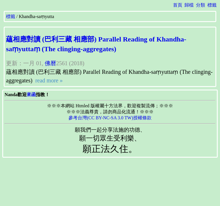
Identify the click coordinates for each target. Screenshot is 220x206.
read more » (48, 80)
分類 (200, 5)
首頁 (177, 5)
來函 (31, 94)
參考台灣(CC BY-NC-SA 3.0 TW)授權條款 (110, 117)
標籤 (212, 5)
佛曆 (50, 63)
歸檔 (189, 5)
